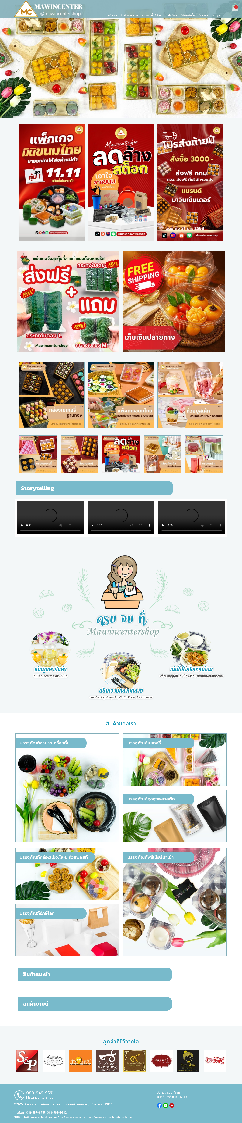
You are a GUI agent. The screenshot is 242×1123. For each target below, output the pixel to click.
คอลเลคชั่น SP (151, 15)
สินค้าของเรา (129, 15)
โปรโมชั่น (171, 15)
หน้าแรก (112, 15)
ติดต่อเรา (204, 15)
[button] (18, 59)
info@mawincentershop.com (39, 1117)
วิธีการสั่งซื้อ (188, 15)
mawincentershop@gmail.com (113, 1117)
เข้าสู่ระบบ (218, 15)
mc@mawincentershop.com (76, 1117)
